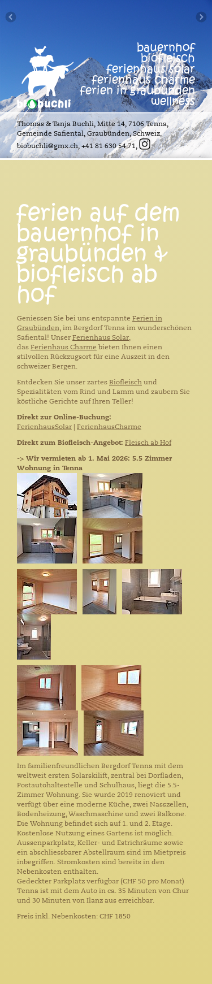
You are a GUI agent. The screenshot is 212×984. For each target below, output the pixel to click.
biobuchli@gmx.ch (47, 146)
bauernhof (166, 48)
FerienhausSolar (44, 427)
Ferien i (145, 318)
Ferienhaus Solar (100, 337)
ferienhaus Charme (143, 80)
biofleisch (168, 58)
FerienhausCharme (109, 427)
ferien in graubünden (137, 91)
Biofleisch (125, 382)
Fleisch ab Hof (148, 443)
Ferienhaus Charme (64, 347)
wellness (173, 101)
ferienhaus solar (150, 69)
